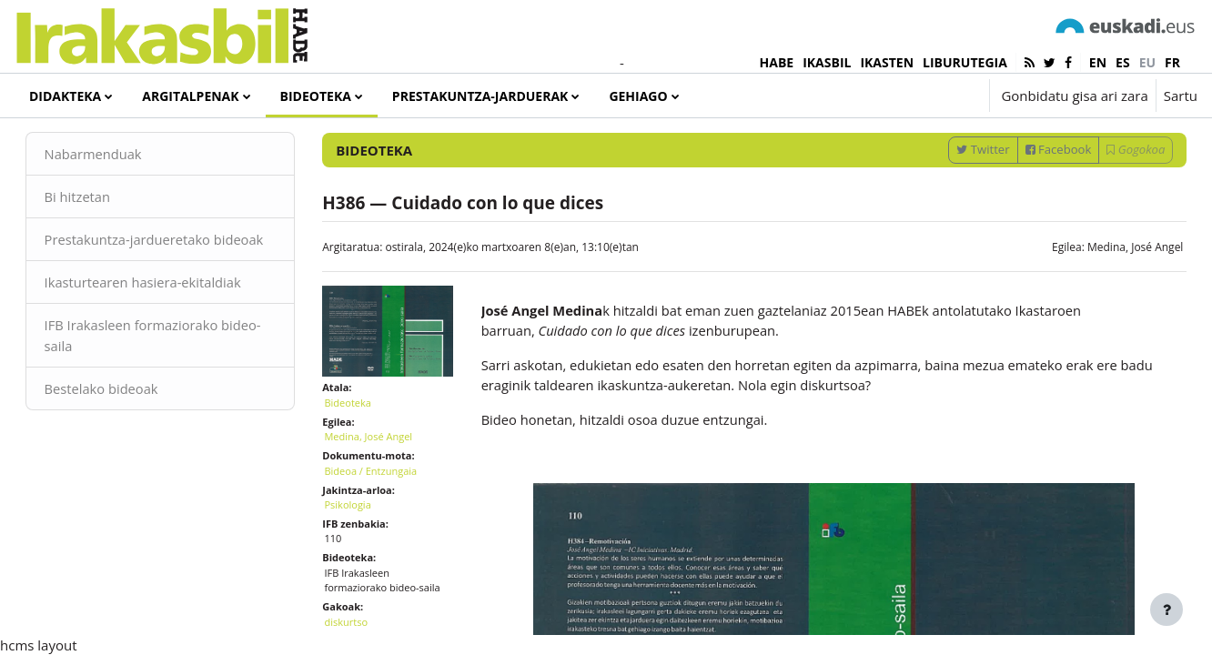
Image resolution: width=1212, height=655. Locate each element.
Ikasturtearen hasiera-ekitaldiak (170, 348)
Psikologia (361, 544)
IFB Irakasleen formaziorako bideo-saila (158, 401)
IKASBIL (827, 62)
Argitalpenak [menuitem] (190, 96)
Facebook (1032, 194)
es (1123, 62)
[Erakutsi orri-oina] (1166, 609)
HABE (777, 62)
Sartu (1180, 95)
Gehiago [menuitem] (638, 96)
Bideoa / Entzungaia (384, 511)
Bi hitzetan (103, 241)
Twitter (957, 194)
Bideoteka (361, 442)
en (1097, 62)
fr (1172, 62)
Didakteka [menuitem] (65, 96)
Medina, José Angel (1109, 291)
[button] (920, 95)
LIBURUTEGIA (965, 62)
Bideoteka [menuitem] (315, 96)
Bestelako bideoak (128, 455)
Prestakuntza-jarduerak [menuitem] (480, 96)
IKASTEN (887, 62)
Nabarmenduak (119, 198)
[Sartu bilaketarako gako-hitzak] (1003, 145)
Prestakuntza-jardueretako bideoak (154, 295)
